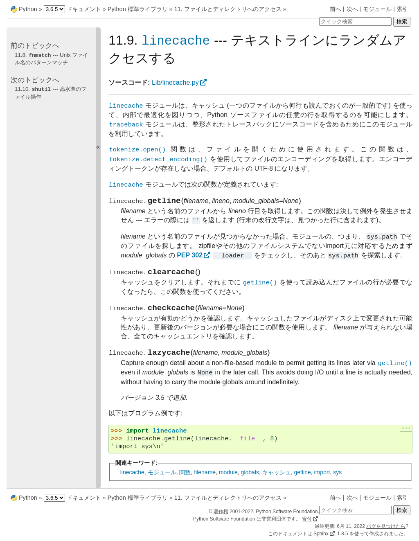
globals (250, 479)
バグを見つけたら (385, 526)
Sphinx (321, 533)
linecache (132, 479)
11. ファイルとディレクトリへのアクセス (228, 9)
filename (205, 479)
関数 (185, 479)
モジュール (377, 9)
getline (302, 479)
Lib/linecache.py (175, 82)
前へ (335, 9)
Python (28, 9)
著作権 (221, 511)
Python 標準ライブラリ (138, 9)
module (228, 479)
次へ (352, 9)
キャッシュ (276, 479)
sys (337, 479)
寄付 (307, 519)
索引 (402, 9)
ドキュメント (84, 9)
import (322, 479)
